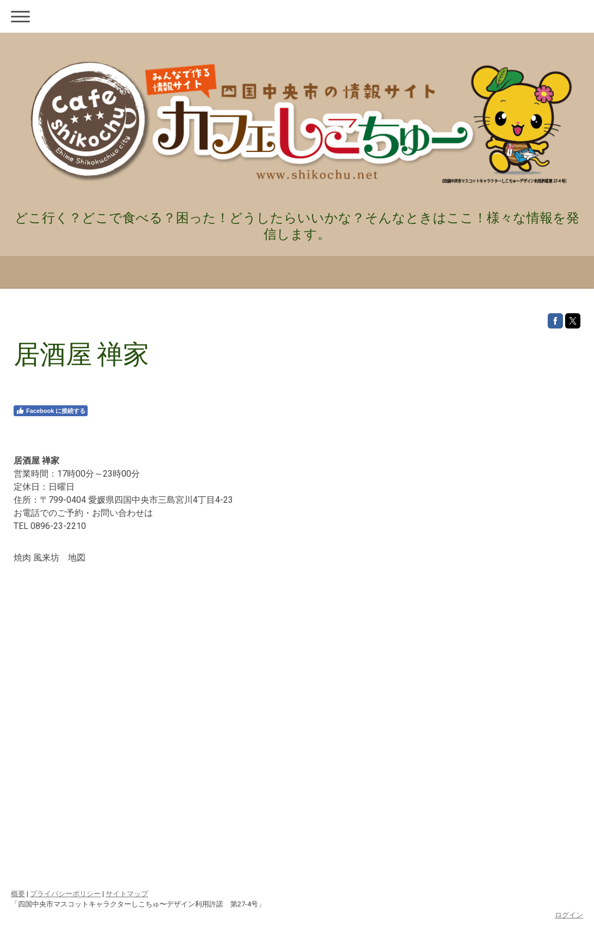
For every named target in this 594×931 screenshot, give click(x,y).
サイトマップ (127, 894)
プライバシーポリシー (65, 894)
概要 (18, 894)
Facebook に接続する (50, 410)
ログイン (569, 915)
